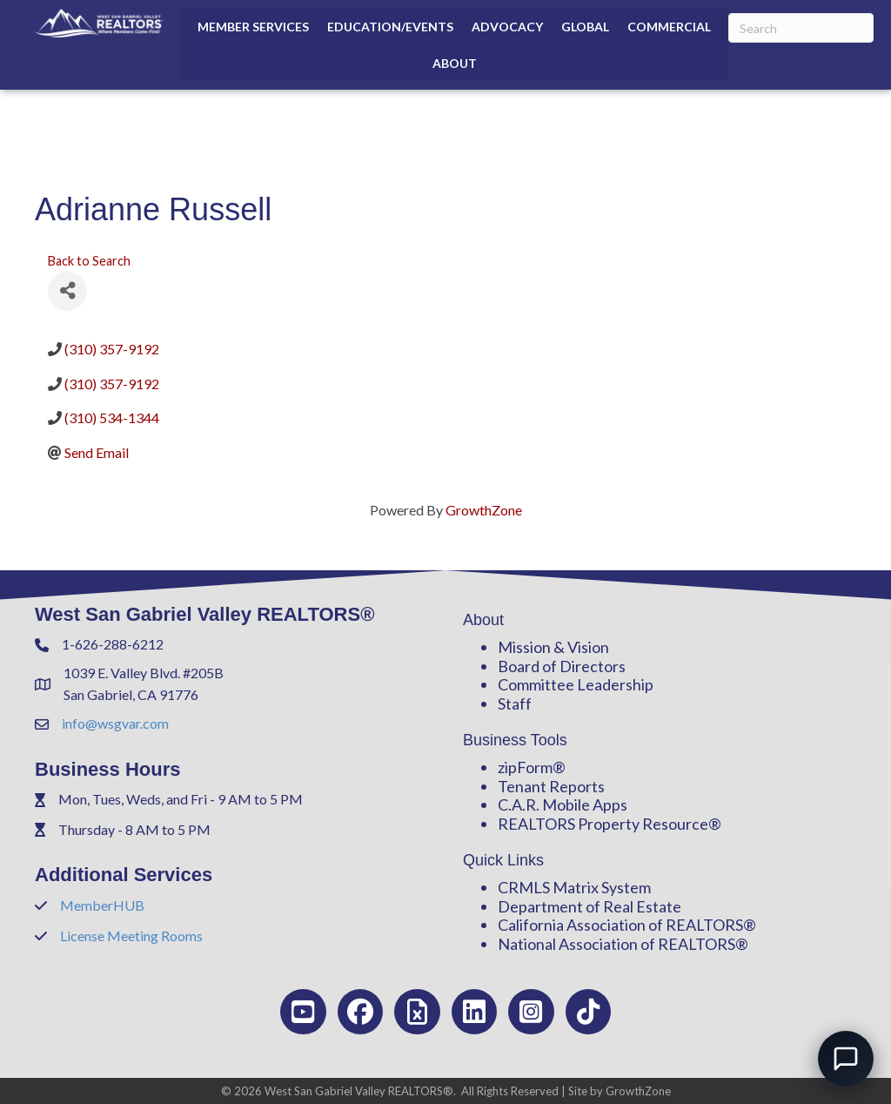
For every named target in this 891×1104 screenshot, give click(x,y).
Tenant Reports (551, 786)
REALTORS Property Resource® (609, 823)
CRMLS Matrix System (574, 887)
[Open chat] (846, 1059)
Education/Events (390, 26)
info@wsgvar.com (115, 723)
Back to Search (89, 260)
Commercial (669, 26)
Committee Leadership (575, 684)
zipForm (525, 767)
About (454, 63)
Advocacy (507, 26)
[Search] (801, 28)
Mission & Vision (553, 646)
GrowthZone (484, 510)
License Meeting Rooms (131, 935)
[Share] (67, 291)
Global (585, 26)
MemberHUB (102, 905)
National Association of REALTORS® (623, 943)
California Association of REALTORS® (627, 924)
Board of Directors (562, 666)
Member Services (253, 26)
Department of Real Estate (589, 906)
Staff (515, 703)
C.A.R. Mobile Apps (562, 804)
